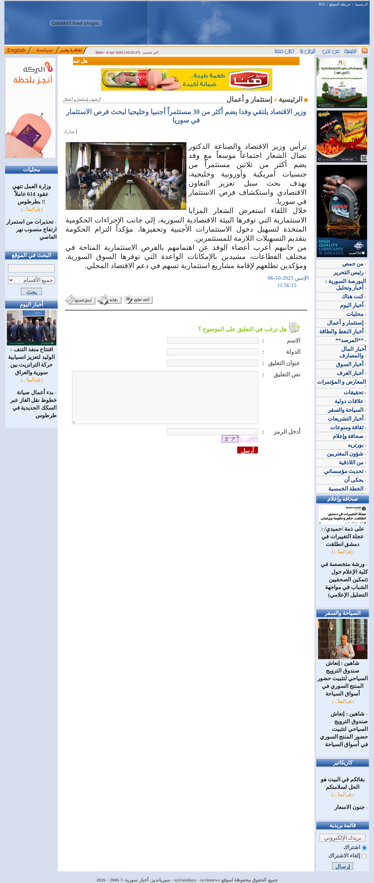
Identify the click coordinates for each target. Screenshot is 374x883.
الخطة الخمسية (347, 489)
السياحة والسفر (347, 410)
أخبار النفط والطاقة (342, 331)
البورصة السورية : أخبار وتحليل (345, 284)
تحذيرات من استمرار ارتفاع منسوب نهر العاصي (31, 229)
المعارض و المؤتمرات (341, 383)
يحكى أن (355, 480)
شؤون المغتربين (346, 454)
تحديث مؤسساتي (345, 471)
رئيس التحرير (349, 272)
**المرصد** (350, 340)
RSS (322, 4)
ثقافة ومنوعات (348, 427)
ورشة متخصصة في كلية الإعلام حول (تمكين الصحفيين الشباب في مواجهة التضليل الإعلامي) (344, 579)
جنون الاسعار (350, 807)
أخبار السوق (351, 364)
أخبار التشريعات (347, 419)
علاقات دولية (350, 401)
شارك (69, 131)
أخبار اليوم (353, 305)
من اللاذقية (352, 462)
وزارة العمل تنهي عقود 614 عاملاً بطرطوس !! (31, 194)
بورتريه (357, 445)
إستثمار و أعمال (346, 323)
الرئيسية (361, 4)
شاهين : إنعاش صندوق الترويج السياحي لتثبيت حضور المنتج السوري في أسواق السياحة (342, 676)
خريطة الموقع (340, 4)
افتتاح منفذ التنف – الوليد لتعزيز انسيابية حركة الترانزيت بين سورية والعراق (32, 358)
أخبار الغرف (351, 373)
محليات (356, 314)
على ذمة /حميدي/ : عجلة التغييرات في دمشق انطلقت (343, 533)
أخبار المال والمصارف (352, 352)
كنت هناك (353, 296)
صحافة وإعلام (349, 436)
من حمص (354, 264)
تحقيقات (355, 392)
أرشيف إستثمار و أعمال (81, 100)
